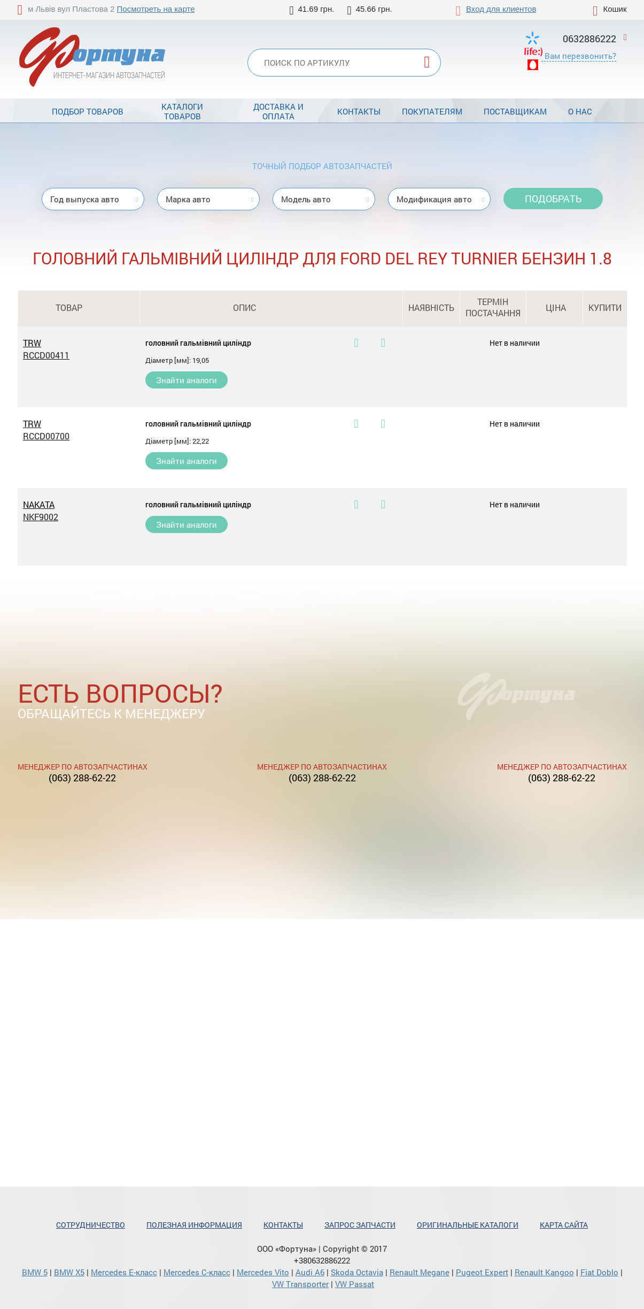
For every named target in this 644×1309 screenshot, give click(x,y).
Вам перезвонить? (580, 55)
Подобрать (553, 198)
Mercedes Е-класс (124, 1272)
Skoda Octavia (357, 1272)
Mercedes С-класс (197, 1272)
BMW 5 (35, 1272)
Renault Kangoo (544, 1272)
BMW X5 (69, 1272)
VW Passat (354, 1283)
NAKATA (69, 511)
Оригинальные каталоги (467, 1225)
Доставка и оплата (278, 111)
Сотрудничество (90, 1225)
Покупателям (432, 111)
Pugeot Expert (482, 1272)
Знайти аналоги (186, 380)
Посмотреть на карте (156, 8)
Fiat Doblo (599, 1272)
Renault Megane (419, 1272)
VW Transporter (300, 1283)
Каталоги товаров (182, 111)
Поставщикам (515, 111)
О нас (580, 111)
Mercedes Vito (263, 1272)
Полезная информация (194, 1225)
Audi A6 (310, 1272)
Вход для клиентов (501, 8)
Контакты (359, 111)
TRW (69, 349)
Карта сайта (564, 1225)
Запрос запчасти (359, 1225)
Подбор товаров (87, 111)
